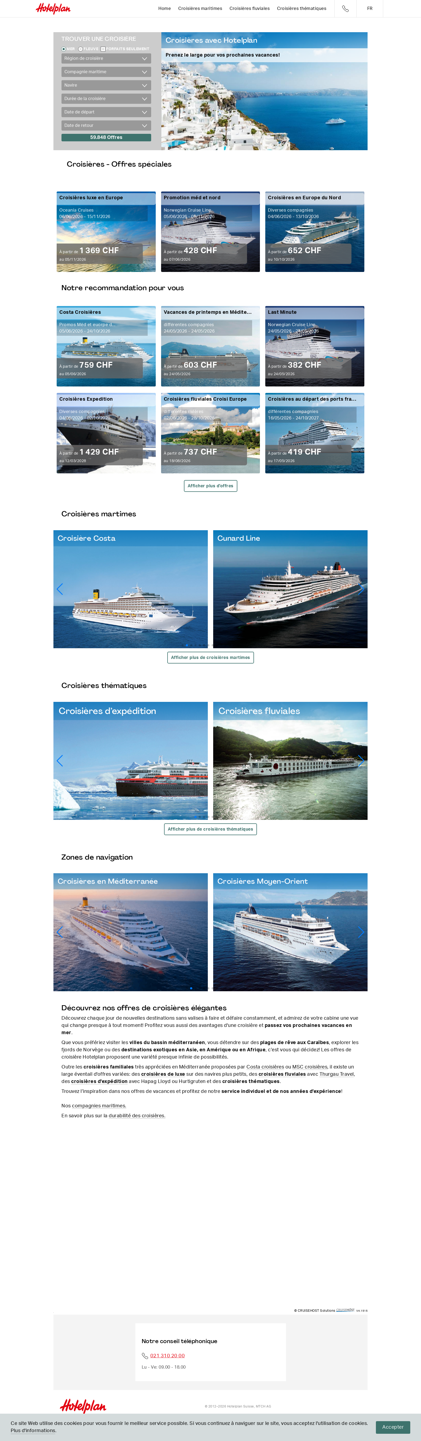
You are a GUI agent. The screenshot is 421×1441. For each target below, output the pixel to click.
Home (164, 8)
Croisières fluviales (250, 8)
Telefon (345, 8)
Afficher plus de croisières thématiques (210, 829)
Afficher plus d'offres (211, 486)
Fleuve (91, 49)
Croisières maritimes (200, 8)
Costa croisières (265, 1067)
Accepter (393, 1427)
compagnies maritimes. (99, 1106)
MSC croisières (309, 1067)
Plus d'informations (33, 1430)
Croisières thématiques (301, 8)
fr (369, 8)
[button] (361, 589)
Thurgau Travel (337, 1074)
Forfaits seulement (127, 49)
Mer (71, 49)
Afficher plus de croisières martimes (210, 657)
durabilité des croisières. (137, 1116)
